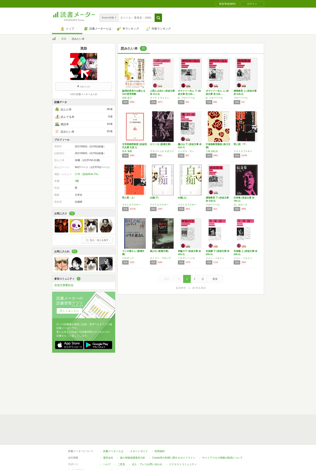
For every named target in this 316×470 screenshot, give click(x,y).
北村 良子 (127, 97)
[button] (158, 18)
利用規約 (160, 451)
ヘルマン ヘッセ (186, 258)
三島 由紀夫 (212, 151)
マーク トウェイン (159, 97)
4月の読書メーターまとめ (83, 94)
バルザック (128, 258)
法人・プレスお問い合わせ (147, 464)
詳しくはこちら (69, 310)
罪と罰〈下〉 (241, 144)
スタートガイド (139, 451)
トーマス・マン (186, 151)
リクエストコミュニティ (183, 464)
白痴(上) (182, 197)
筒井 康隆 (127, 151)
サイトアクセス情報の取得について (222, 457)
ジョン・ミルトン (215, 258)
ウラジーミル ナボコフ (162, 151)
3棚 (77, 180)
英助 (63, 38)
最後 (215, 278)
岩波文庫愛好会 (64, 285)
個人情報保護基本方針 (132, 457)
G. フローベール (186, 97)
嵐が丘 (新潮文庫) (159, 251)
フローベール (241, 97)
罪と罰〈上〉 (129, 197)
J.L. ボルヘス (240, 204)
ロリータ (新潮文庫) (160, 144)
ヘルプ (107, 464)
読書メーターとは (113, 451)
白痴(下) (154, 197)
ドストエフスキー (243, 151)
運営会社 (108, 457)
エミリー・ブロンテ (160, 258)
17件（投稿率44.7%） (87, 174)
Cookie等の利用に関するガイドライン (173, 457)
